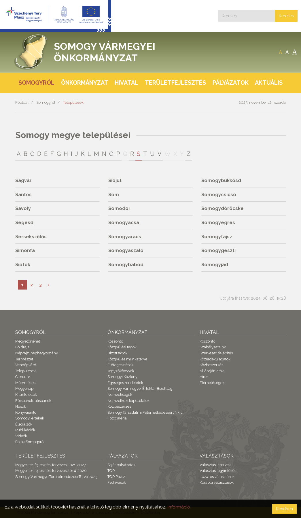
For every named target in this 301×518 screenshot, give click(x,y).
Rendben (284, 508)
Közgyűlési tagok (122, 347)
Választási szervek (215, 465)
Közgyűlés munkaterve (127, 359)
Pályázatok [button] (231, 82)
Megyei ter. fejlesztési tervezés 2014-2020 (51, 470)
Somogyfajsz (216, 236)
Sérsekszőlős (31, 236)
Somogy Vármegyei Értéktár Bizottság (140, 388)
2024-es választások (217, 476)
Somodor (119, 208)
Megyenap (24, 388)
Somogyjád (214, 264)
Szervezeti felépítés (216, 353)
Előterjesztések (120, 365)
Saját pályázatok (121, 465)
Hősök (20, 406)
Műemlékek (25, 383)
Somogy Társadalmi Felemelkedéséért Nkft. (145, 412)
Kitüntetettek (26, 394)
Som (113, 194)
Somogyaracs (124, 236)
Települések (73, 102)
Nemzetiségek (119, 394)
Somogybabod (125, 264)
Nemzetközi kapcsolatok (128, 400)
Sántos (23, 194)
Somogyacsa (123, 222)
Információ (178, 507)
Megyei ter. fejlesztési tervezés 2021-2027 (50, 465)
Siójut (115, 180)
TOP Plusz (116, 476)
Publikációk (25, 430)
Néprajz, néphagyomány (36, 353)
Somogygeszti (218, 250)
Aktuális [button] (269, 82)
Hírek (204, 377)
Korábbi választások (217, 482)
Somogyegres (218, 222)
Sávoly (23, 208)
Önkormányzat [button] (84, 82)
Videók (21, 436)
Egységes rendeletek (125, 383)
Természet (24, 359)
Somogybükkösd (221, 180)
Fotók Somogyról (30, 442)
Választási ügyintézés (218, 470)
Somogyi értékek (29, 418)
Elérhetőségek (212, 383)
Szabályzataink (213, 347)
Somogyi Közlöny (122, 377)
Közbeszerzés (119, 406)
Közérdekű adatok (215, 359)
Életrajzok (23, 424)
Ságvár (23, 180)
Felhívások (116, 482)
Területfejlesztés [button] (175, 82)
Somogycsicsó (218, 194)
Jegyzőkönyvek (120, 371)
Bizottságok (117, 353)
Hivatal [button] (126, 82)
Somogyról (45, 102)
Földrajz (22, 347)
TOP (111, 470)
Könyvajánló (25, 412)
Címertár (22, 377)
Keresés (286, 16)
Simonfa (25, 250)
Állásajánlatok (212, 371)
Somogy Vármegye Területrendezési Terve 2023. (56, 476)
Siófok (22, 264)
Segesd (24, 222)
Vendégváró (25, 365)
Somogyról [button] (36, 82)
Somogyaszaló (125, 250)
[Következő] (49, 285)
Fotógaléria (117, 418)
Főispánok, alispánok (33, 400)
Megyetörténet (27, 341)
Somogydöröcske (222, 208)
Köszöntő (115, 341)
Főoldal (22, 102)
